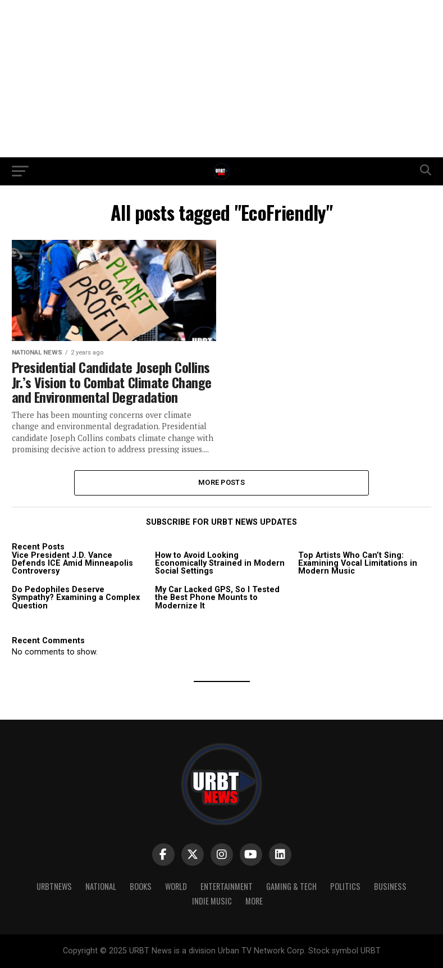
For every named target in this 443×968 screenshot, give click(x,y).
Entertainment (226, 886)
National (100, 886)
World (176, 886)
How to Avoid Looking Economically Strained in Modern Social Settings (220, 563)
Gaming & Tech (291, 886)
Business (390, 886)
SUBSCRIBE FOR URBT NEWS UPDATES (221, 522)
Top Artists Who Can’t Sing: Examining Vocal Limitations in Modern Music (357, 563)
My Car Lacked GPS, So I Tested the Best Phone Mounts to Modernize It (217, 598)
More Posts (221, 482)
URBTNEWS (54, 886)
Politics (345, 886)
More (254, 901)
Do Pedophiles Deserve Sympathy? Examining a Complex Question (76, 598)
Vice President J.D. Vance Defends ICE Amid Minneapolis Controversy (72, 563)
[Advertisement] (221, 78)
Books (141, 886)
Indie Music (212, 901)
